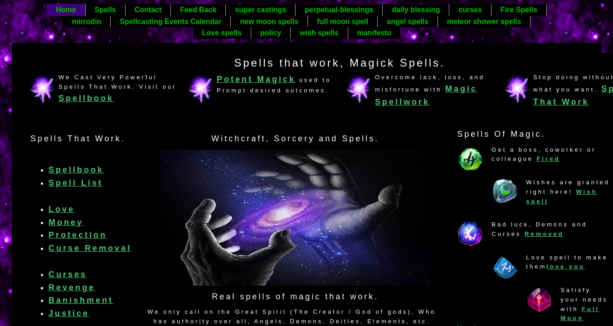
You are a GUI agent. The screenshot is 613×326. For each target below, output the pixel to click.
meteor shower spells (484, 21)
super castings (260, 10)
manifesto (374, 33)
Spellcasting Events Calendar (170, 21)
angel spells (407, 21)
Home (66, 10)
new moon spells (269, 21)
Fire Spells (519, 10)
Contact (148, 10)
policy (270, 33)
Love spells (222, 33)
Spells (105, 10)
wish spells (319, 33)
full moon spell (342, 21)
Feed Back (198, 10)
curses (470, 10)
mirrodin (86, 21)
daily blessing (416, 10)
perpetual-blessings (339, 10)
